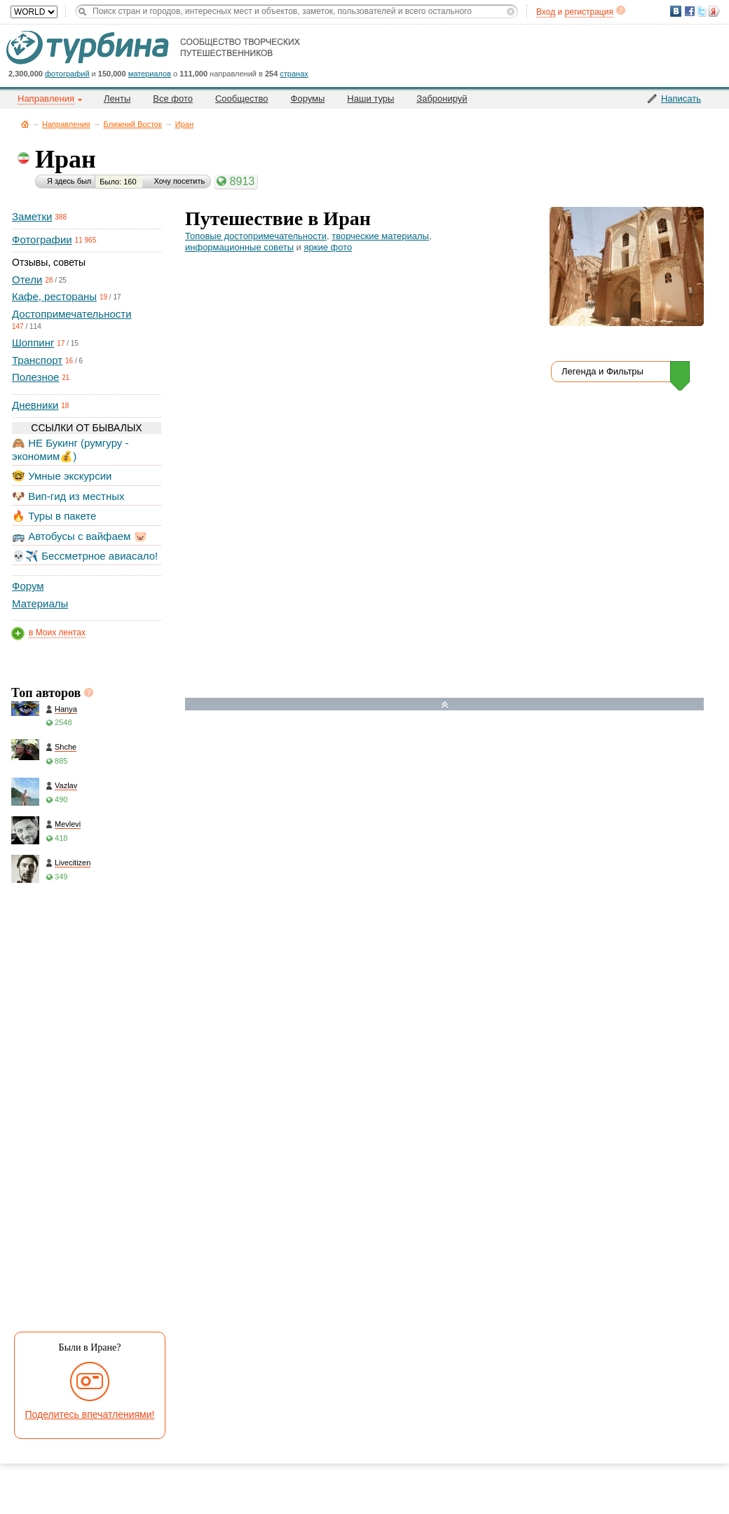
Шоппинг (33, 343)
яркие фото (328, 247)
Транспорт (37, 360)
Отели (27, 279)
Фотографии (42, 239)
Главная (25, 124)
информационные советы (239, 247)
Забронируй (441, 98)
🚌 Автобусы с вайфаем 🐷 (79, 536)
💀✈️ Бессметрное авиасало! (85, 556)
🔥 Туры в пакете (54, 516)
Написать (681, 98)
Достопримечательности (72, 314)
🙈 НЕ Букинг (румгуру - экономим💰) (70, 449)
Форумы (308, 98)
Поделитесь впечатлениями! (90, 1414)
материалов (149, 73)
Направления (66, 124)
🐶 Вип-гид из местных (68, 496)
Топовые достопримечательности (256, 236)
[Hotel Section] (455, 856)
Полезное (35, 377)
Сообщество (241, 98)
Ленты (117, 98)
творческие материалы (380, 236)
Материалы (40, 603)
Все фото (173, 98)
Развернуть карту (445, 704)
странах (294, 73)
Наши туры (370, 98)
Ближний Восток (133, 124)
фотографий (67, 73)
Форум (28, 586)
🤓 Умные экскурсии (61, 476)
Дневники (35, 405)
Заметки (32, 216)
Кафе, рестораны (54, 296)
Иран (184, 124)
